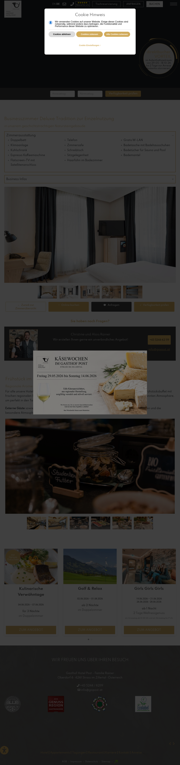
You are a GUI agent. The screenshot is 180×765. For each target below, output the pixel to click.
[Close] (144, 353)
